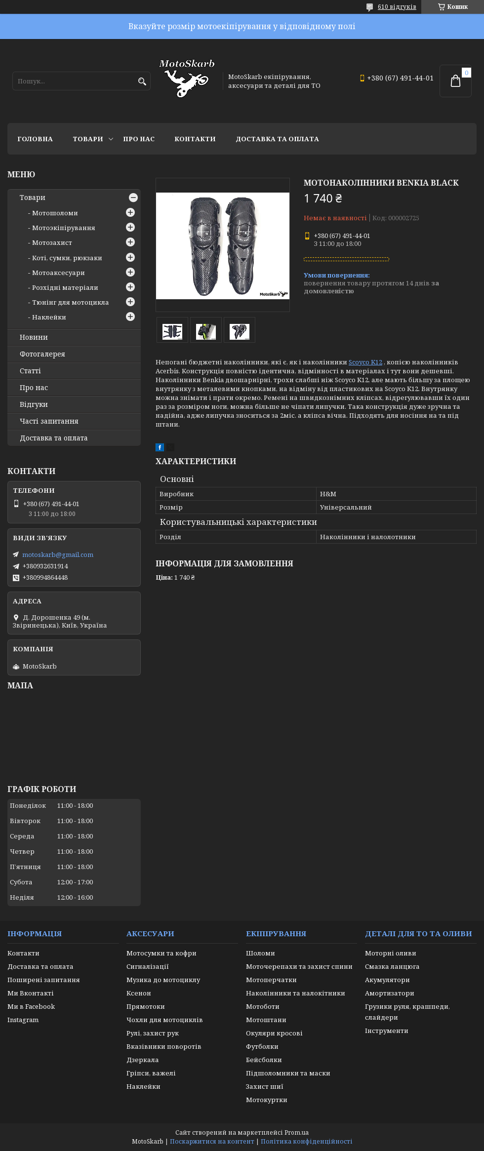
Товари (88, 138)
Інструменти (386, 1030)
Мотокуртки (266, 1099)
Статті (30, 370)
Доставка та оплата (277, 138)
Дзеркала (142, 1059)
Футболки (262, 1046)
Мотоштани (266, 1019)
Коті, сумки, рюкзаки (67, 257)
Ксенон (138, 993)
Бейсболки (264, 1059)
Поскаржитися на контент (212, 1141)
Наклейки (49, 317)
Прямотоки (145, 1006)
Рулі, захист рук (152, 1033)
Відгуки (34, 404)
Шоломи (260, 953)
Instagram (23, 1019)
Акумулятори (387, 979)
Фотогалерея (42, 354)
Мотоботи (263, 1006)
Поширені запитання (43, 979)
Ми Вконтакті (30, 993)
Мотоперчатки (271, 979)
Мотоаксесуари (58, 272)
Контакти (195, 138)
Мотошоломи (55, 212)
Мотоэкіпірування (63, 227)
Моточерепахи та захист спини (299, 966)
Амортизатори (389, 993)
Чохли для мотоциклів (164, 1019)
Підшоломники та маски (288, 1073)
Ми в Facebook (31, 1006)
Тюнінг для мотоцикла (70, 302)
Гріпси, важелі (151, 1073)
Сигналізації (147, 966)
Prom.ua (296, 1132)
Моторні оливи (390, 953)
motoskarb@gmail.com (57, 554)
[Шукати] (142, 81)
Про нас (139, 138)
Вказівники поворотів (164, 1046)
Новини (34, 337)
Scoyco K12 (365, 361)
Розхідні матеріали (65, 287)
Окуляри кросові (274, 1033)
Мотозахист (52, 242)
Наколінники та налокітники (295, 993)
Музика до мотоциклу (163, 979)
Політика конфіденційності (307, 1141)
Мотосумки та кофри (161, 953)
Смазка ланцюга (392, 966)
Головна (35, 138)
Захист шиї (264, 1086)
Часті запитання (49, 421)
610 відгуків (397, 6)
